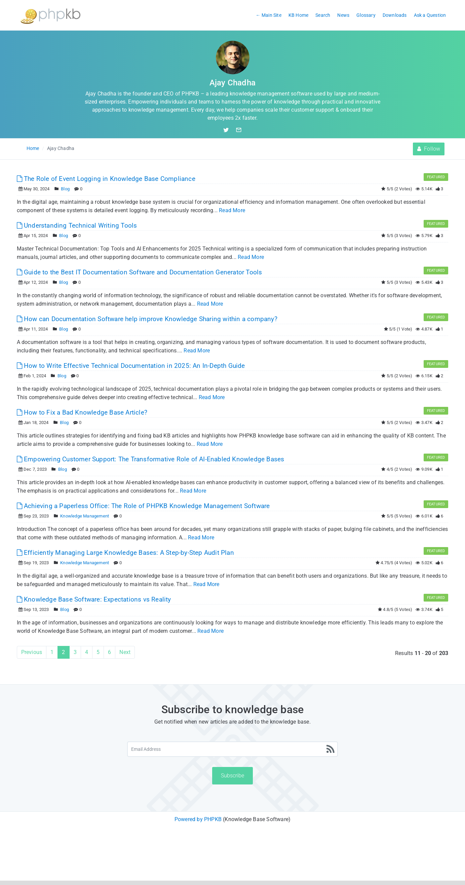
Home (33, 148)
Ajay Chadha (60, 148)
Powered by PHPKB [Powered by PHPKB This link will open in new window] (198, 819)
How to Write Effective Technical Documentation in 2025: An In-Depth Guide (131, 366)
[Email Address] (232, 749)
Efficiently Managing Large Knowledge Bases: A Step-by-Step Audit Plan (125, 552)
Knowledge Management (84, 515)
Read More (232, 210)
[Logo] (50, 15)
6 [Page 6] (109, 652)
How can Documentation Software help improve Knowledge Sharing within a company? (147, 319)
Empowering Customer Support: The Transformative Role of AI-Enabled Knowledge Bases (150, 459)
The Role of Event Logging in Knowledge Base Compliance (106, 179)
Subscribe (232, 775)
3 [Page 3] (75, 652)
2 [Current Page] (63, 652)
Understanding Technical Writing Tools (77, 225)
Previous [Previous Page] (31, 652)
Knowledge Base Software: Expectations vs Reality (94, 599)
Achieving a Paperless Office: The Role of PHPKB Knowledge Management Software (143, 506)
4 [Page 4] (86, 652)
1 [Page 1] (51, 652)
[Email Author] (239, 129)
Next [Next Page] (124, 652)
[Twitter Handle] (229, 129)
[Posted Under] (56, 189)
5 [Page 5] (98, 652)
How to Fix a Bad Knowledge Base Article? (82, 412)
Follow (428, 149)
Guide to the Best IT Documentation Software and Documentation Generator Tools (139, 272)
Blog (65, 188)
